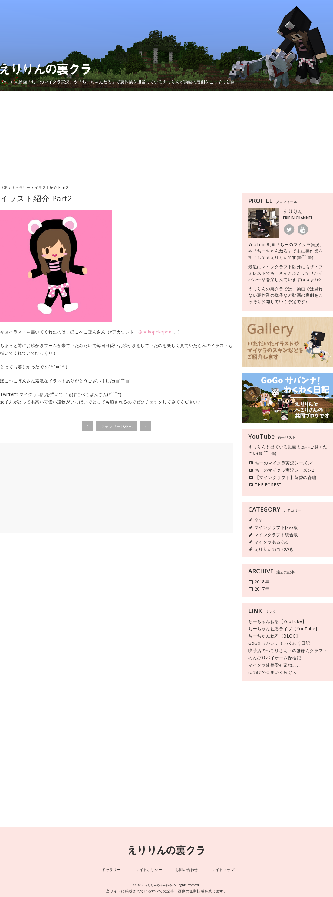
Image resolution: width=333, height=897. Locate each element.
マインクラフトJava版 (273, 527)
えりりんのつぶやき (271, 549)
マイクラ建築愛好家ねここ (274, 665)
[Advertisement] (166, 136)
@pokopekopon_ (155, 332)
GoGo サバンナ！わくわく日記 (279, 643)
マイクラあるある (268, 542)
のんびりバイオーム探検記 (274, 658)
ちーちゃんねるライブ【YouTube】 (284, 628)
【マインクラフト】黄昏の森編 (282, 477)
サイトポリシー (149, 869)
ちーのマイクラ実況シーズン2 (281, 470)
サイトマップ (223, 869)
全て (255, 520)
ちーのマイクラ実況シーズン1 (281, 463)
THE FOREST (265, 484)
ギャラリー (111, 869)
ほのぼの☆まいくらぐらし (274, 672)
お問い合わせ (186, 869)
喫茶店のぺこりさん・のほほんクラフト (287, 650)
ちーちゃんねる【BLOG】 (274, 636)
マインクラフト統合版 (273, 534)
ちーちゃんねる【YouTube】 (277, 621)
